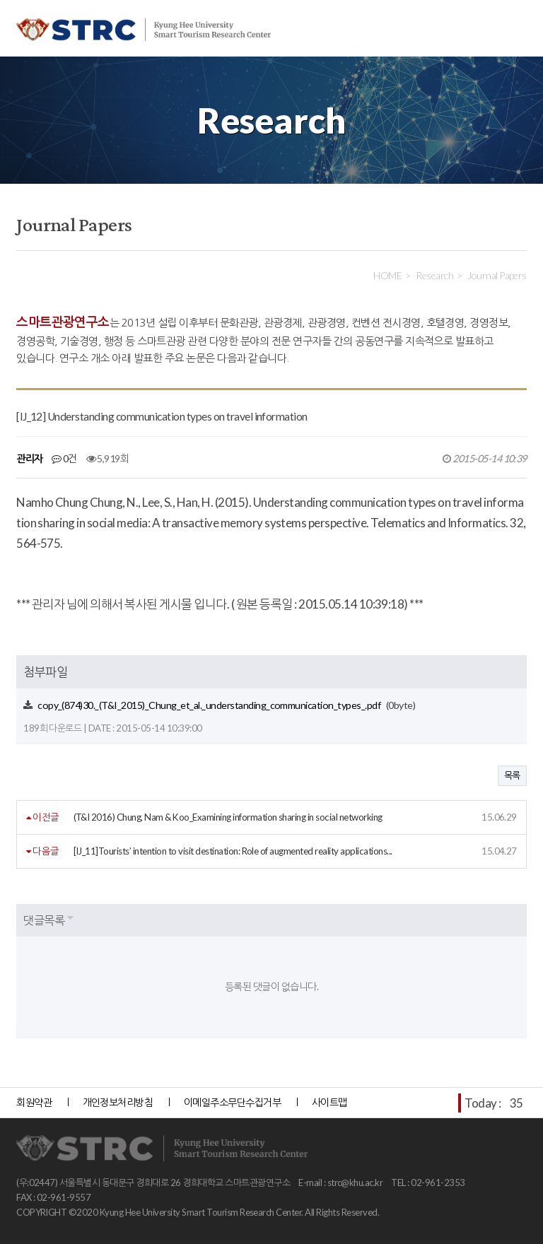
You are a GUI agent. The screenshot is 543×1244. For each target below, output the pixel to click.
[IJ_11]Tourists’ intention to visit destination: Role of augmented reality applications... (233, 851)
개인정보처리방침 (118, 1102)
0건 (64, 458)
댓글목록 (43, 920)
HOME (387, 275)
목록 (512, 775)
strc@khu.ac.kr (355, 1182)
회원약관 (34, 1102)
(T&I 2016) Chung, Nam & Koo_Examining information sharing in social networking (228, 817)
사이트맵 (329, 1102)
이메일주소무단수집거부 (232, 1102)
